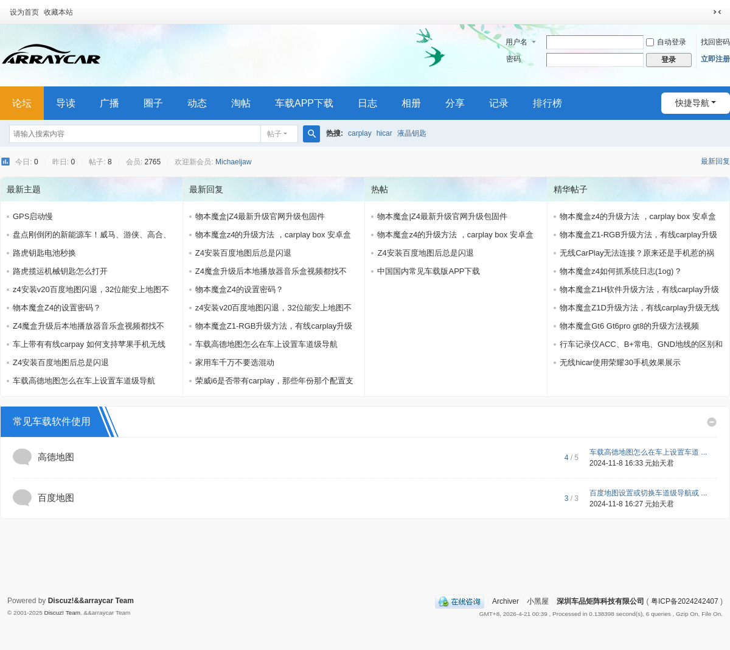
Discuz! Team (62, 612)
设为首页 (24, 12)
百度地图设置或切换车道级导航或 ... (648, 493)
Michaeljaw (233, 162)
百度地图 (56, 497)
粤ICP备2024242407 (684, 600)
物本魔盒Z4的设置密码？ (57, 307)
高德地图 (56, 457)
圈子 (153, 103)
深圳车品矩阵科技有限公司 (600, 600)
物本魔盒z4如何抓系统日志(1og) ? (620, 271)
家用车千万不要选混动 (234, 362)
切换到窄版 (717, 12)
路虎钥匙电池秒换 (44, 252)
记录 (499, 103)
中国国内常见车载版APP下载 (428, 271)
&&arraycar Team (104, 600)
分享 (455, 103)
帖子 (274, 134)
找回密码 (715, 42)
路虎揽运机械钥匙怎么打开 (60, 271)
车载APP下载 (304, 103)
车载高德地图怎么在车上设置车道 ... (648, 452)
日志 (367, 103)
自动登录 (666, 42)
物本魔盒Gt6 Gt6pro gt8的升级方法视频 (629, 325)
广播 (109, 103)
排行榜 (547, 103)
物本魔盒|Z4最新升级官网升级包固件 (260, 216)
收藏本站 (58, 12)
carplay (360, 133)
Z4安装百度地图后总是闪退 (61, 362)
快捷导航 (692, 103)
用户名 (516, 42)
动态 (197, 103)
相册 (411, 103)
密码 (513, 59)
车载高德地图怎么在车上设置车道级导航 (84, 380)
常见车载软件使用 (52, 421)
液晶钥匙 (411, 133)
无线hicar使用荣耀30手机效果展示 (620, 362)
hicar (384, 133)
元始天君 (659, 463)
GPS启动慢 (33, 216)
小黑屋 (538, 600)
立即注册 (715, 59)
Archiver (505, 600)
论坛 (22, 103)
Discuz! (61, 600)
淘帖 (241, 103)
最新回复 (715, 161)
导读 (65, 103)
